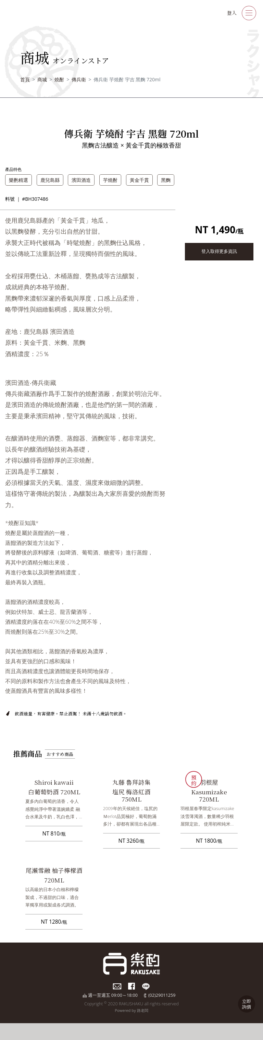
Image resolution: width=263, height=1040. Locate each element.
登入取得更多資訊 (219, 251)
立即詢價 (246, 1004)
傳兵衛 (79, 79)
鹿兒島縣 (50, 180)
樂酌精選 (18, 180)
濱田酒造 (81, 180)
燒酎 (59, 79)
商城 (42, 79)
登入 (232, 12)
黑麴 (166, 180)
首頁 (25, 79)
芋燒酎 (110, 180)
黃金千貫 (139, 180)
